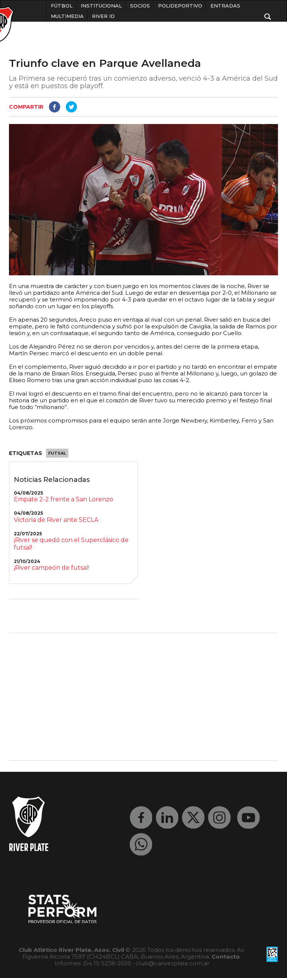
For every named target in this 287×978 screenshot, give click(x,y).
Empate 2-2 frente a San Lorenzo (63, 499)
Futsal (57, 453)
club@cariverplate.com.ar (172, 963)
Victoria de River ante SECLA (56, 519)
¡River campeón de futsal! (51, 567)
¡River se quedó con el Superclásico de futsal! (71, 543)
